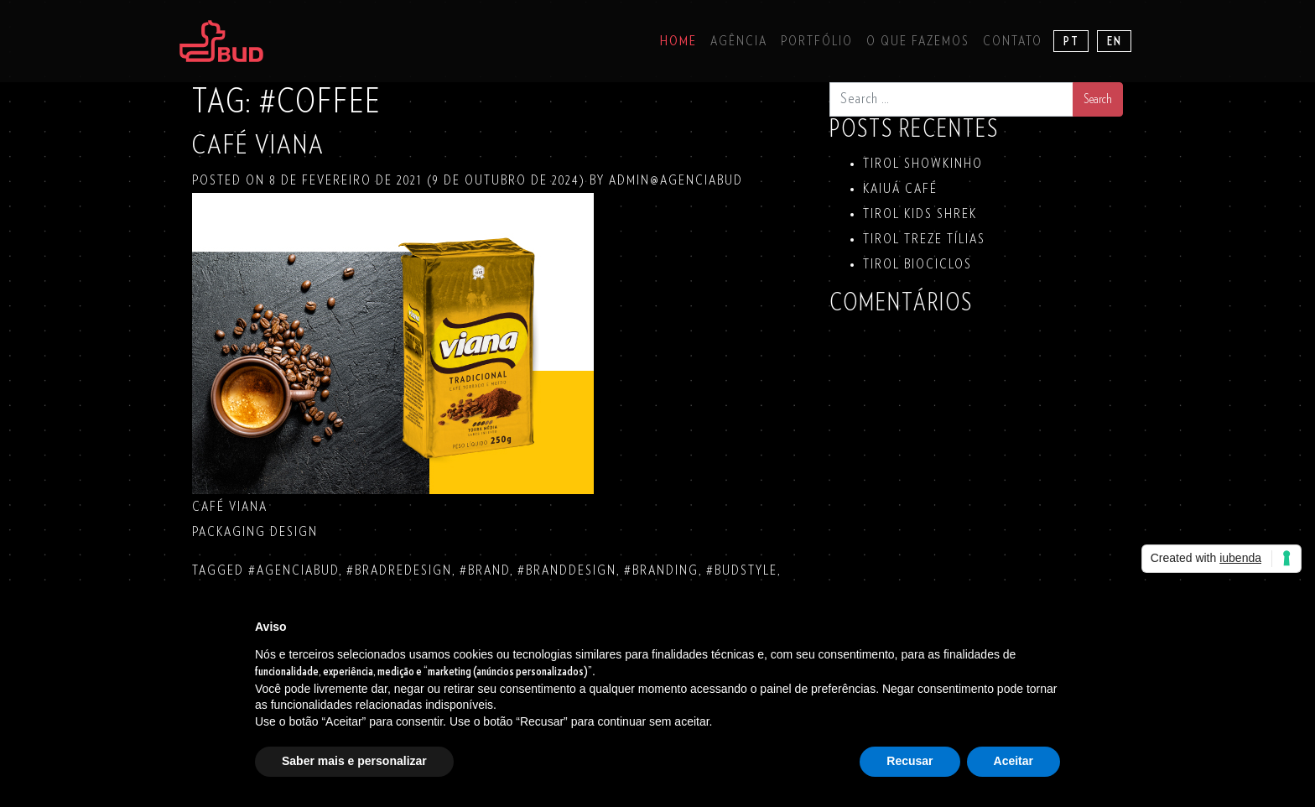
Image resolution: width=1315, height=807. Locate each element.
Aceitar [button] (1013, 761)
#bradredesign (399, 570)
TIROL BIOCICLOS (917, 264)
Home (678, 41)
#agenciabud (293, 570)
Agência (738, 41)
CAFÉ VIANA (258, 145)
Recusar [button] (909, 761)
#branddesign (566, 570)
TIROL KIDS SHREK (920, 214)
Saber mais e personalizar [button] (354, 761)
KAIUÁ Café (900, 188)
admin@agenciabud (674, 180)
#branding (661, 570)
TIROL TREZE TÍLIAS (924, 239)
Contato (1012, 41)
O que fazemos (917, 41)
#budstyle (741, 570)
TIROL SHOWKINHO (923, 163)
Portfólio (817, 41)
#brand (485, 570)
